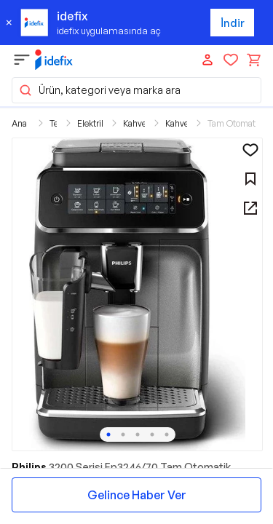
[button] (137, 294)
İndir (233, 23)
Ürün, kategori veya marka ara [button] (99, 90)
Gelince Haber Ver (136, 495)
